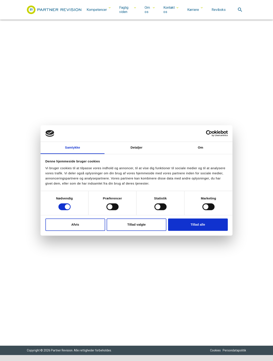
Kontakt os (169, 10)
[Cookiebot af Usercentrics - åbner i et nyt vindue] (209, 133)
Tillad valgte (136, 224)
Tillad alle (197, 224)
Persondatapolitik (234, 350)
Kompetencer (97, 10)
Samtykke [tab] (72, 147)
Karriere (193, 10)
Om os (147, 10)
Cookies (215, 350)
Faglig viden (123, 10)
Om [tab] (200, 147)
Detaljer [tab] (136, 147)
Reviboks (219, 10)
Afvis (75, 224)
